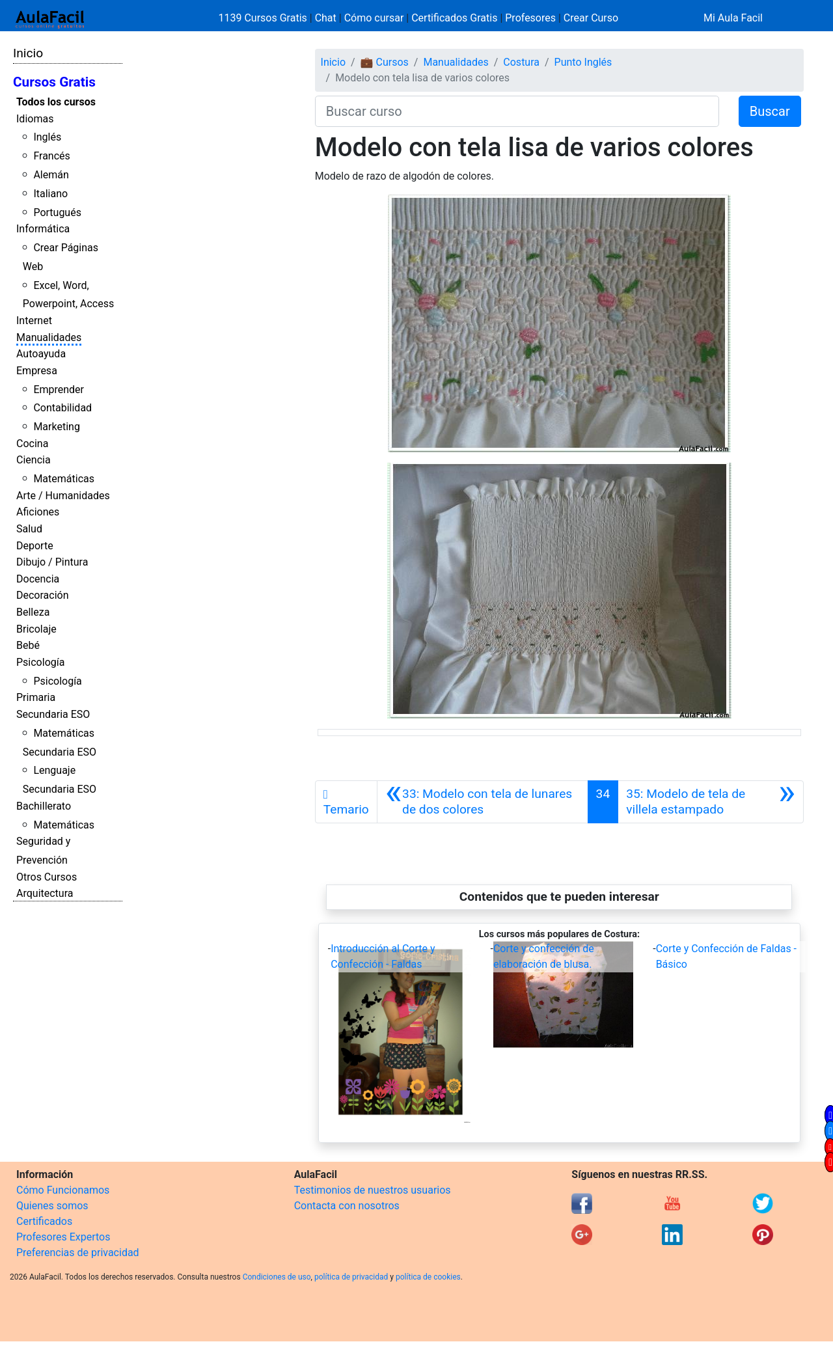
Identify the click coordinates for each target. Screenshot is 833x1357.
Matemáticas (63, 479)
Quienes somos (52, 1205)
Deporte (34, 546)
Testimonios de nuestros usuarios (372, 1190)
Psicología (40, 662)
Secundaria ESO (53, 714)
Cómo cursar (374, 18)
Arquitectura (44, 893)
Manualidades (48, 337)
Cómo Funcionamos (62, 1190)
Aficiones (37, 512)
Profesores (530, 18)
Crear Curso (591, 18)
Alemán (50, 175)
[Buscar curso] (517, 111)
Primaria (35, 697)
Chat (325, 18)
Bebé (28, 645)
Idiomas (34, 119)
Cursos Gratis (54, 82)
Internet (34, 320)
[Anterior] (482, 801)
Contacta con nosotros (347, 1205)
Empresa (36, 370)
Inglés (47, 137)
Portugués (57, 212)
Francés (51, 156)
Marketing (56, 426)
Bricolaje (36, 629)
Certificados (44, 1221)
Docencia (37, 579)
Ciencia (33, 460)
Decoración (42, 595)
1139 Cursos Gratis (264, 18)
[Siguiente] (711, 801)
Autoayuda (41, 354)
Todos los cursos (56, 102)
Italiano (50, 193)
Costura (521, 62)
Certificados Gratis (454, 18)
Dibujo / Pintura (52, 562)
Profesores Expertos (63, 1237)
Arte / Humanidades (63, 495)
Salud (29, 529)
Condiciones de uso (277, 1277)
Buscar (770, 111)
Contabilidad (62, 408)
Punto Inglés (583, 62)
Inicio (28, 53)
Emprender (58, 389)
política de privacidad (351, 1277)
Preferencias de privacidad (77, 1252)
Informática (43, 229)
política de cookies (428, 1277)
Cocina (32, 443)
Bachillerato (43, 806)
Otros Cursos (46, 877)
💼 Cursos (385, 62)
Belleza (32, 612)
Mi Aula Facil (733, 18)
